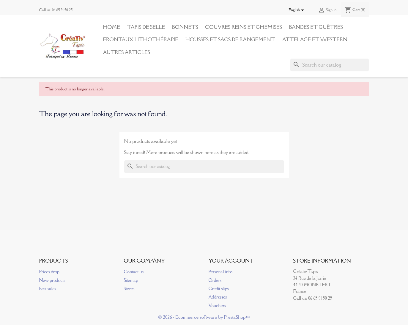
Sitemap (131, 280)
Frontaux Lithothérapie (140, 39)
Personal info (221, 271)
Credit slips (219, 288)
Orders (215, 280)
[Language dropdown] (297, 10)
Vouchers (217, 305)
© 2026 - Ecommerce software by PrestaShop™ (204, 317)
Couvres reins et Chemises (243, 27)
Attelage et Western (314, 39)
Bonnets (185, 27)
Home (111, 27)
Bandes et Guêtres (316, 27)
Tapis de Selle (146, 27)
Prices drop (49, 271)
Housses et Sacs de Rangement (230, 39)
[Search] (329, 65)
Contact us (134, 271)
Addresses (218, 297)
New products (52, 280)
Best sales (47, 288)
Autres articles (126, 52)
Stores (129, 288)
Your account (231, 261)
